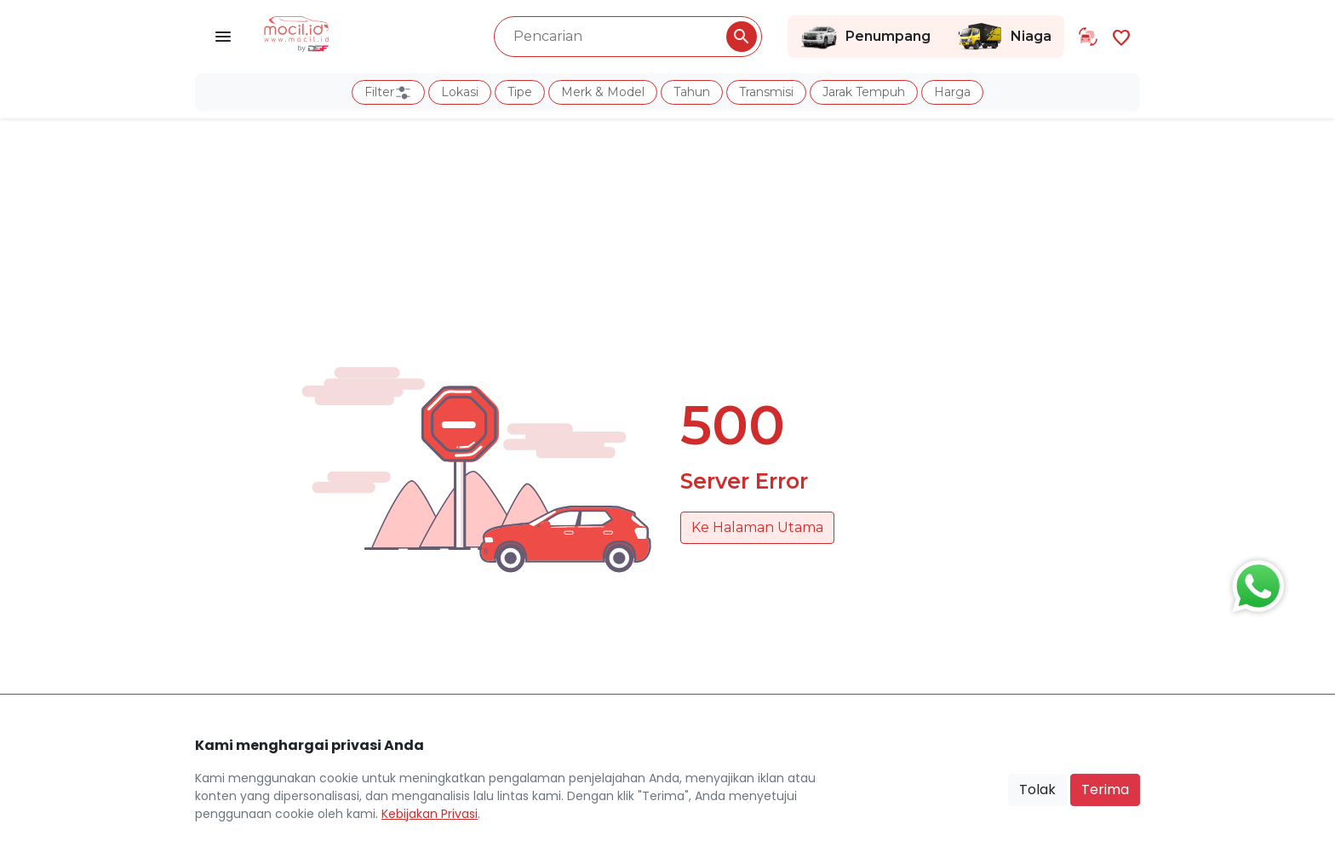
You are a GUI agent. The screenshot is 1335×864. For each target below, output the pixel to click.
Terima (1105, 789)
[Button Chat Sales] (1254, 582)
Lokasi (459, 92)
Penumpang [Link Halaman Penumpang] (865, 36)
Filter (388, 92)
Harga (952, 92)
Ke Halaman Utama (757, 527)
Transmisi (766, 92)
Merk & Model (603, 92)
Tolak (1037, 789)
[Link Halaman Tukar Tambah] (1088, 36)
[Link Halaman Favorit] (1121, 36)
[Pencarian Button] (741, 36)
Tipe (519, 92)
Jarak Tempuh (863, 92)
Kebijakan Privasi (429, 813)
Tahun (691, 92)
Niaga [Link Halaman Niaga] (1003, 36)
